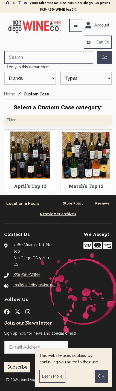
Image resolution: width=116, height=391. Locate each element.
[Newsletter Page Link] (25, 3)
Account (97, 25)
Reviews (102, 203)
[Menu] (75, 25)
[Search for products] (48, 57)
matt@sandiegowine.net (34, 285)
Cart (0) (97, 42)
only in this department (27, 67)
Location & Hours (22, 203)
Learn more (52, 376)
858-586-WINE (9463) (58, 9)
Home (9, 94)
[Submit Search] (104, 57)
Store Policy (73, 203)
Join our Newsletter (28, 323)
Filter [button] (11, 120)
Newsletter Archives (58, 214)
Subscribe (17, 367)
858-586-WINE (26, 274)
